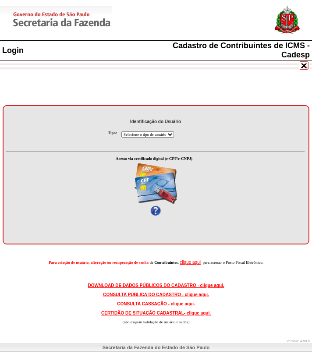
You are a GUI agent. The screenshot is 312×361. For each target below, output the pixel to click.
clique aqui (190, 262)
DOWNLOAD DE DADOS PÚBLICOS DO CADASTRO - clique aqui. (156, 285)
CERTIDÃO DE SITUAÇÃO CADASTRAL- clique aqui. (156, 313)
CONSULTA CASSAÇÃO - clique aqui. (156, 303)
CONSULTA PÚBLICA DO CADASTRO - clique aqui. (156, 294)
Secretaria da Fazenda (87, 21)
